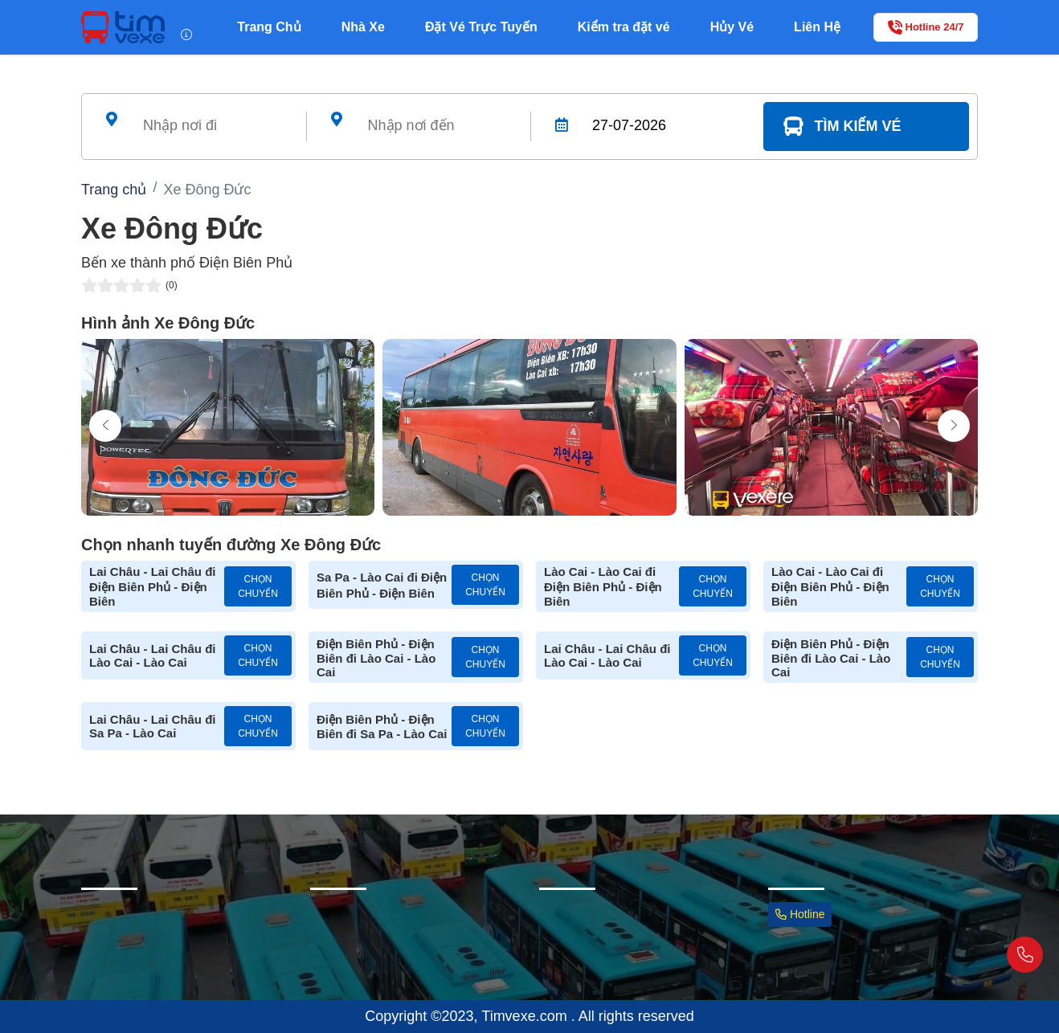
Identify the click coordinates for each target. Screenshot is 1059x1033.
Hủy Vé (732, 27)
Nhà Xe (363, 27)
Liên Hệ (817, 27)
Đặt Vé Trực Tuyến (481, 27)
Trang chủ (113, 190)
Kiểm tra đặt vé (624, 27)
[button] (954, 426)
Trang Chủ (269, 27)
